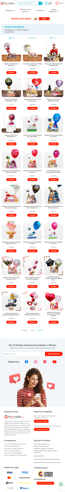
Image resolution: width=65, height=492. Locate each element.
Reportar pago (41, 421)
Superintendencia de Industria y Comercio (47, 462)
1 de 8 (32, 330)
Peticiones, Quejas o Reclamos (44, 448)
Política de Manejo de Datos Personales (46, 459)
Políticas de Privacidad (41, 446)
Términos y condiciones (41, 444)
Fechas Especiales (53, 10)
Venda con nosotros (45, 483)
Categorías (9, 10)
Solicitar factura (41, 429)
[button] (11, 62)
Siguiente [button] (40, 330)
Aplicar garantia (39, 456)
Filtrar (53, 38)
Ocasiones (40, 10)
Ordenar (32, 38)
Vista (12, 38)
